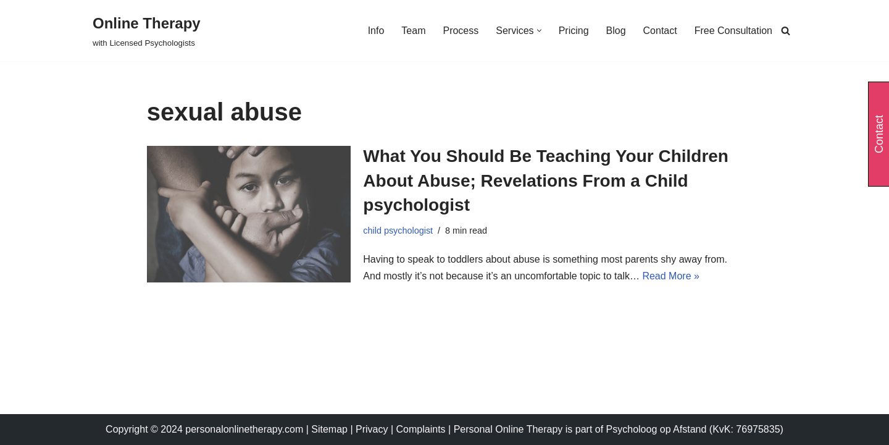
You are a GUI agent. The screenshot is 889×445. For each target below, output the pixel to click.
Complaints (422, 429)
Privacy (373, 429)
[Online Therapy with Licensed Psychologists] (147, 30)
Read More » (670, 276)
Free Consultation (733, 30)
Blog (616, 30)
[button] (539, 30)
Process (460, 30)
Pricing (574, 30)
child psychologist (398, 230)
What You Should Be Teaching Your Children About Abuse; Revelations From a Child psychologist (545, 180)
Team (413, 30)
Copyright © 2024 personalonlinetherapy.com (204, 429)
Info (376, 30)
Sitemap (329, 429)
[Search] (785, 30)
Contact (660, 30)
